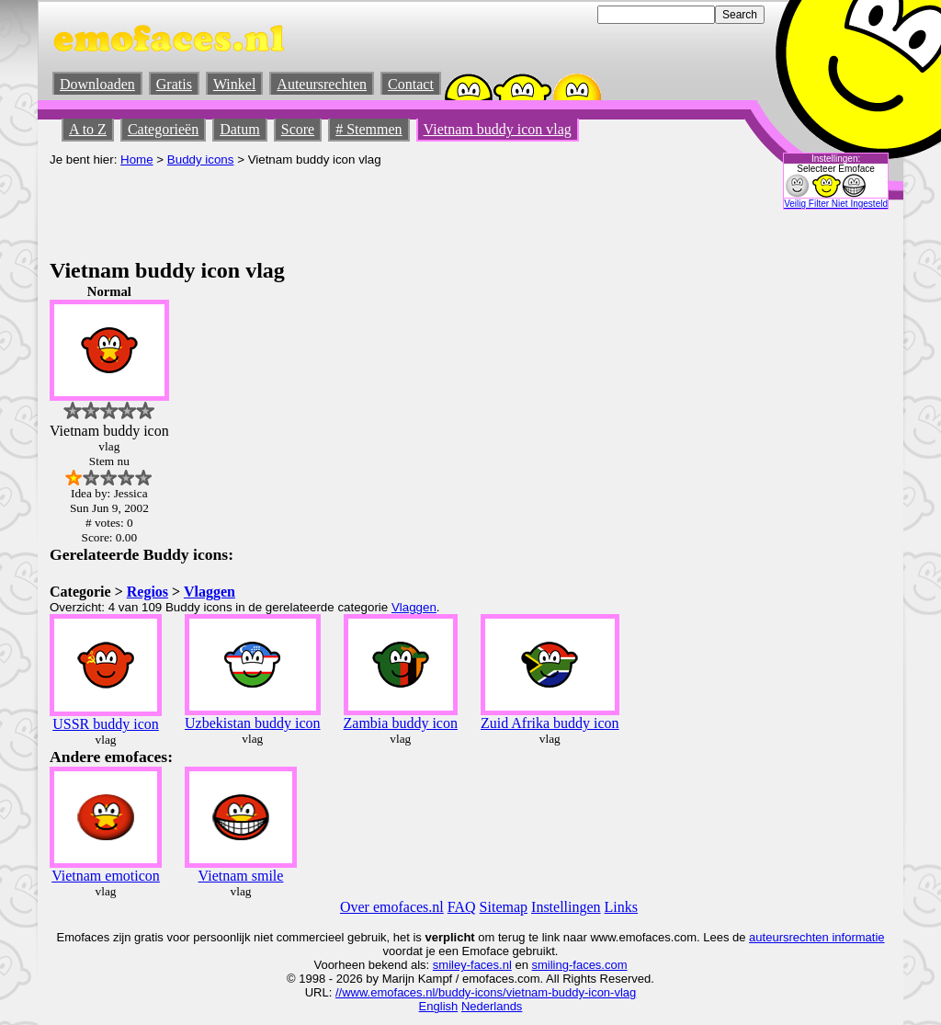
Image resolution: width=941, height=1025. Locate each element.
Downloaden (97, 84)
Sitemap (503, 907)
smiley (450, 965)
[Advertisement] (384, 207)
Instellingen (566, 907)
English (439, 1006)
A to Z (88, 129)
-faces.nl (489, 965)
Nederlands (492, 1006)
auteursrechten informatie (816, 937)
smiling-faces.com (580, 965)
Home (136, 159)
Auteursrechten (322, 84)
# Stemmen (368, 129)
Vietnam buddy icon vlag (498, 129)
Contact (411, 84)
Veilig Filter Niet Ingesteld (836, 204)
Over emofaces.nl (392, 907)
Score (297, 129)
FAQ (462, 907)
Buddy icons (200, 159)
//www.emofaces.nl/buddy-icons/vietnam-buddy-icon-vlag (485, 992)
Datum (240, 129)
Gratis (174, 84)
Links (621, 907)
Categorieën (163, 129)
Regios (147, 591)
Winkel (234, 84)
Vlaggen (209, 591)
